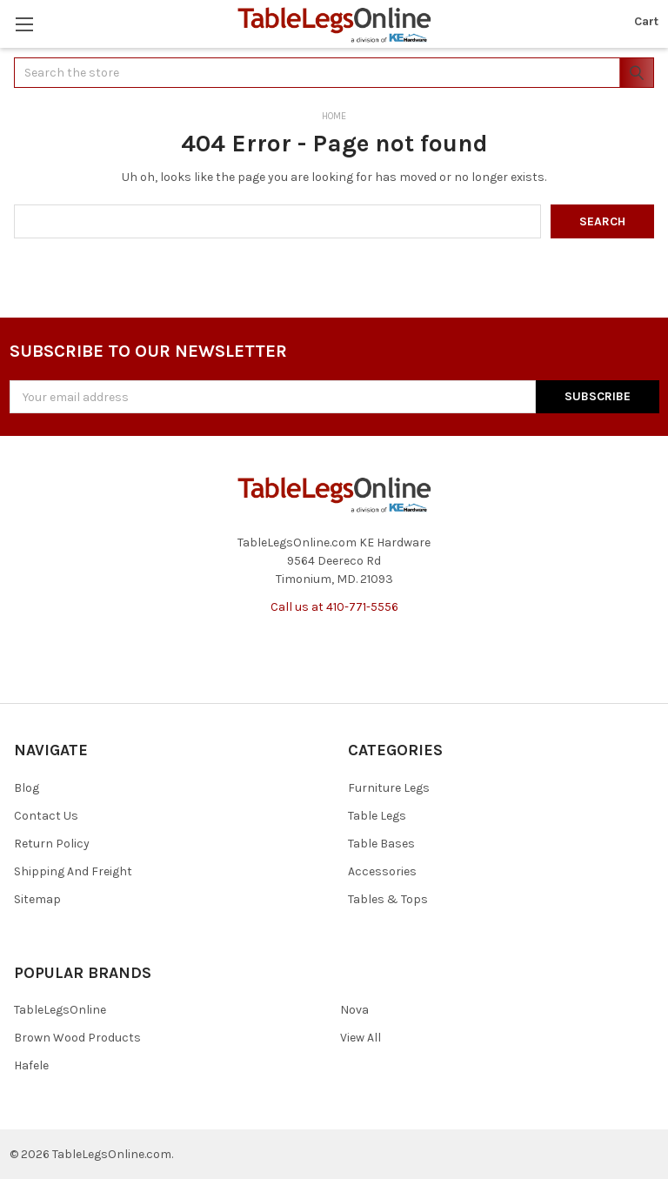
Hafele (31, 1065)
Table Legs (377, 815)
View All (360, 1037)
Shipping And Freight (73, 871)
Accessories (382, 871)
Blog (26, 787)
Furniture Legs (389, 787)
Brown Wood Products (77, 1037)
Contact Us (46, 815)
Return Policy (52, 843)
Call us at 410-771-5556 (334, 607)
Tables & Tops (388, 899)
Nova (354, 1009)
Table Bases (381, 843)
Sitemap (37, 899)
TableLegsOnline (60, 1009)
